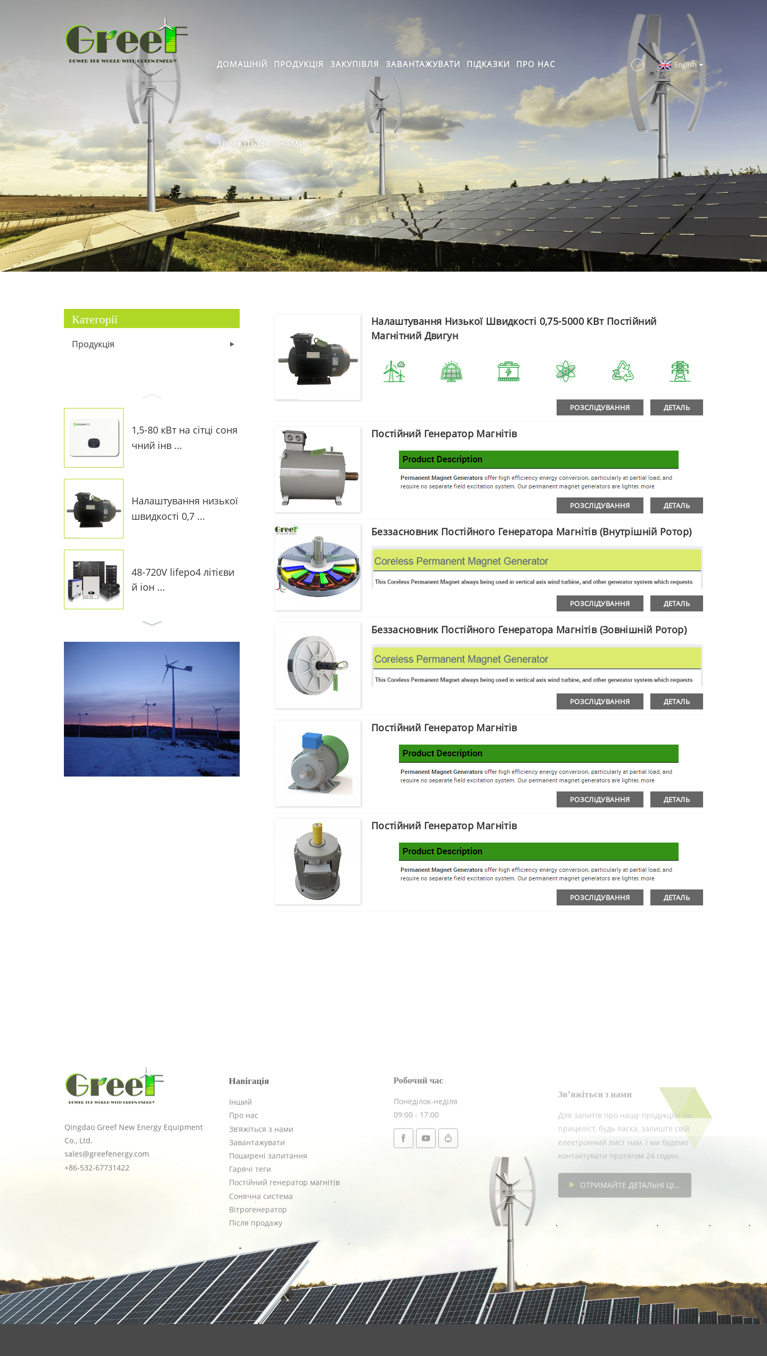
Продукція (299, 64)
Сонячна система (261, 1236)
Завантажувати (423, 64)
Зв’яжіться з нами (261, 143)
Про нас (535, 64)
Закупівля (354, 64)
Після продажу (255, 1262)
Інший (240, 1142)
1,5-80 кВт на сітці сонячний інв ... (185, 437)
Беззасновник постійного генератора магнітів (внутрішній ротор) (531, 531)
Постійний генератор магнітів (444, 433)
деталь (677, 407)
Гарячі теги (250, 1209)
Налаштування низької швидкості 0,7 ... (185, 508)
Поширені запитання (268, 1195)
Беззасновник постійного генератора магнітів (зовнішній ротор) (529, 629)
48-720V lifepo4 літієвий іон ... (183, 580)
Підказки (488, 64)
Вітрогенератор (258, 1249)
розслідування (600, 407)
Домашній (242, 64)
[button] (152, 394)
